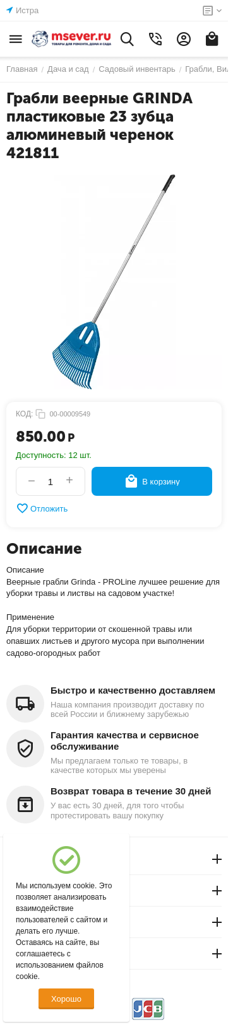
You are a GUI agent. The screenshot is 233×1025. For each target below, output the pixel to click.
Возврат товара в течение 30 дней (131, 791)
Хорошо (66, 999)
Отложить (42, 508)
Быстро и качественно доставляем (133, 690)
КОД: (24, 413)
